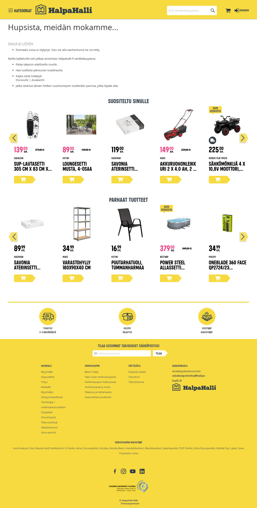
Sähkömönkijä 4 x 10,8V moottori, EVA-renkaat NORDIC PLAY (227, 171)
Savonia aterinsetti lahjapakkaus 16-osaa (31, 269)
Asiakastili (38, 80)
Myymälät (47, 372)
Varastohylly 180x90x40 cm (77, 264)
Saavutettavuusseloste (98, 397)
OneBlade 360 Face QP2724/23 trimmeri (227, 267)
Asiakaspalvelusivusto (186, 371)
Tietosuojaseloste (130, 503)
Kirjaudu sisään (137, 372)
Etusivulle (22, 80)
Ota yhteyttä (48, 417)
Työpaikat (46, 412)
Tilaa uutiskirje (49, 422)
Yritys (44, 382)
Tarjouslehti (47, 377)
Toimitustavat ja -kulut (98, 387)
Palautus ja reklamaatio (98, 392)
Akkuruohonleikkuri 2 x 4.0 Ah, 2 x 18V (178, 168)
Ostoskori (134, 377)
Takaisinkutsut (49, 427)
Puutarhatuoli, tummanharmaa (127, 264)
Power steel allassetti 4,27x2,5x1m (172, 267)
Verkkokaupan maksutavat (100, 382)
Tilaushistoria (136, 382)
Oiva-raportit (48, 432)
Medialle (46, 387)
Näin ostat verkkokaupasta (100, 377)
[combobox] (192, 10)
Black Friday (92, 372)
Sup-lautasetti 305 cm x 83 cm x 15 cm (31, 168)
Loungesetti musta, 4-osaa (77, 166)
